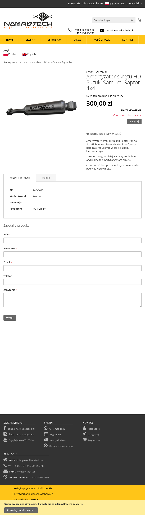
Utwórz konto (95, 3)
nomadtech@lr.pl (123, 30)
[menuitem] (10, 40)
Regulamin (55, 434)
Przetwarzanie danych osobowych (33, 494)
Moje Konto (94, 428)
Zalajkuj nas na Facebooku (19, 428)
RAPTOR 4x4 (40, 208)
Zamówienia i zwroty (26, 499)
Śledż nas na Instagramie (18, 434)
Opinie (46, 177)
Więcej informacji (20, 177)
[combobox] (113, 20)
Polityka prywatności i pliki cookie (33, 488)
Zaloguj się (74, 3)
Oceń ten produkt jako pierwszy (104, 96)
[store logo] (27, 20)
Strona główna (10, 62)
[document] (73, 507)
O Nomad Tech (57, 428)
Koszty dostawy (58, 440)
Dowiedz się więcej (72, 503)
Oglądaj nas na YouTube (18, 440)
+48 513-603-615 (84, 29)
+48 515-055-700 (84, 33)
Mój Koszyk (94, 440)
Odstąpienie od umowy (61, 446)
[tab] (19, 177)
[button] (132, 4)
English (29, 54)
